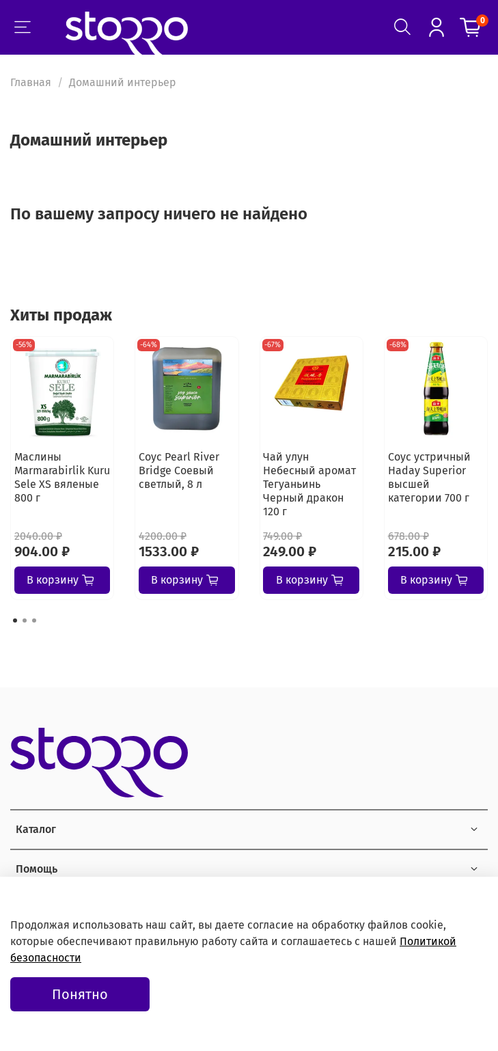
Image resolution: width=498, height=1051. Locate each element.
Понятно (80, 994)
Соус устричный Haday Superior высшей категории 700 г (429, 477)
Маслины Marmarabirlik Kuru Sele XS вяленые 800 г (62, 477)
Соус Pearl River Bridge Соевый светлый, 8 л (179, 470)
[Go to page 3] (34, 620)
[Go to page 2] (25, 620)
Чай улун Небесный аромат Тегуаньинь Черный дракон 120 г (309, 484)
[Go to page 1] (15, 620)
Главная (30, 82)
